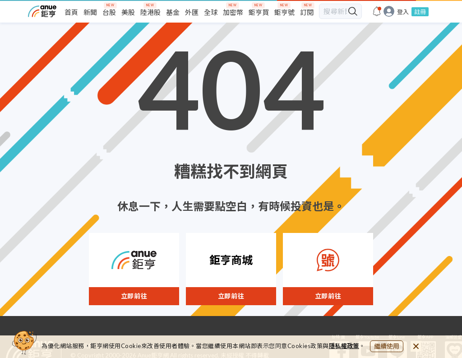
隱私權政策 (344, 345)
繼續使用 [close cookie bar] (386, 346)
